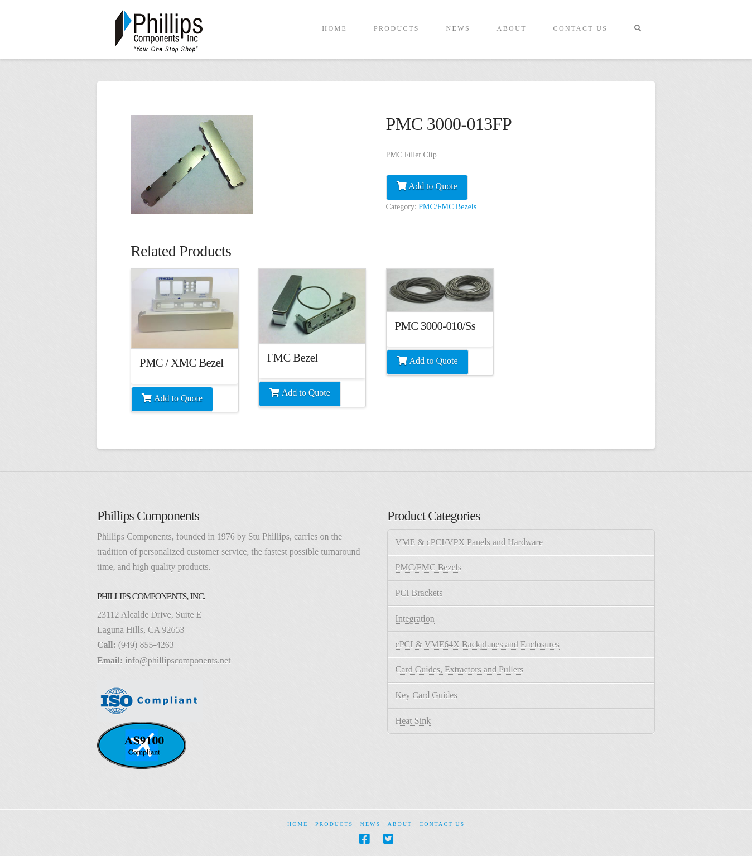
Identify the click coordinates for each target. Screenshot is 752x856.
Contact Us (442, 824)
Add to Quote (433, 186)
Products (334, 824)
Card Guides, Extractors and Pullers (460, 669)
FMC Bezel (292, 358)
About (400, 824)
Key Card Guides (426, 695)
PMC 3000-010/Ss (435, 326)
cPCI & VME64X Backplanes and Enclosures (478, 644)
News (370, 824)
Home (297, 824)
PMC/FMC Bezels (447, 207)
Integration (415, 618)
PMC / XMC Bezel (181, 363)
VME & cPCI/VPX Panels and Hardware (469, 542)
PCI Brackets (419, 593)
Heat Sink (413, 720)
